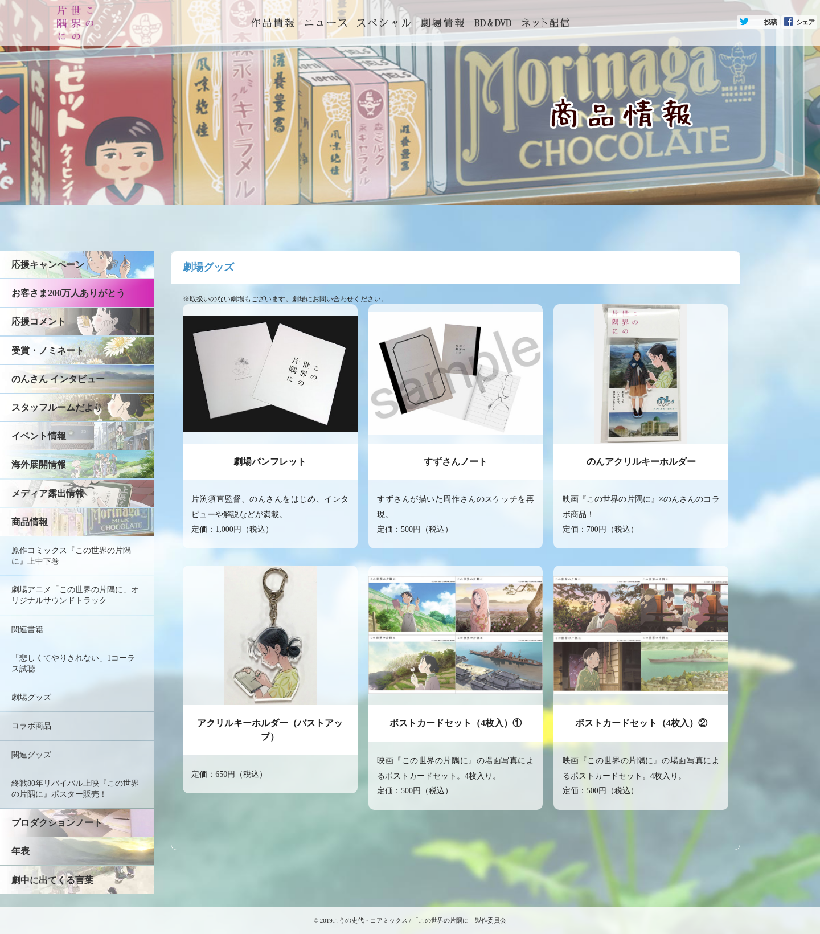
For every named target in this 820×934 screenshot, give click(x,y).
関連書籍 (27, 629)
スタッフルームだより (56, 407)
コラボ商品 (31, 726)
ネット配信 (545, 23)
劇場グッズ (31, 697)
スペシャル (384, 23)
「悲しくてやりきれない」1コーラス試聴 (73, 663)
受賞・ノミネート (47, 350)
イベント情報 (38, 436)
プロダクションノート (56, 823)
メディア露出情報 (47, 493)
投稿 (770, 22)
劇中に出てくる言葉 (52, 880)
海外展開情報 (38, 464)
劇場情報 (442, 23)
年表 (20, 851)
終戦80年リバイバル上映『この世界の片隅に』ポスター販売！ (75, 788)
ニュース (326, 23)
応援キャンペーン (47, 264)
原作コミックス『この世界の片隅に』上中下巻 (71, 556)
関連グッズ (31, 755)
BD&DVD (492, 23)
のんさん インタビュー (58, 379)
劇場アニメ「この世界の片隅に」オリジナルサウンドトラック (75, 595)
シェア (805, 22)
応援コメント (38, 321)
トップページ (272, 23)
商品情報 (29, 522)
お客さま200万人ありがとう (68, 293)
